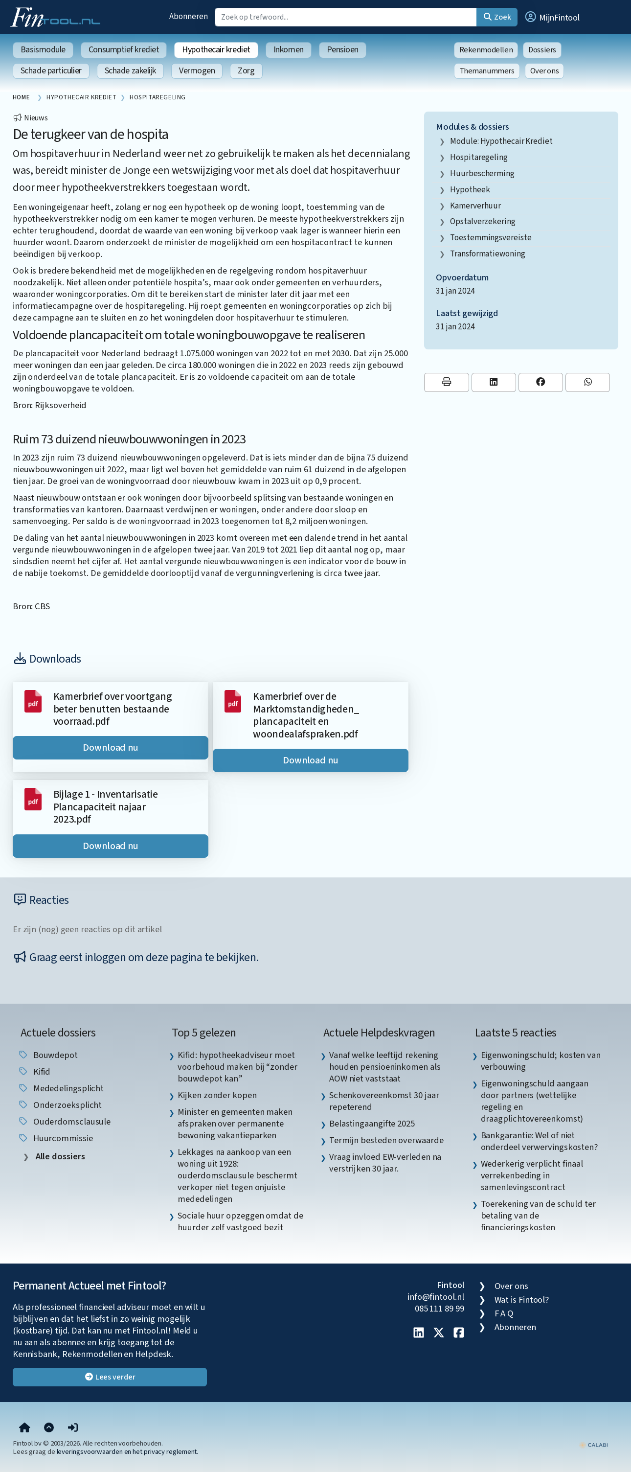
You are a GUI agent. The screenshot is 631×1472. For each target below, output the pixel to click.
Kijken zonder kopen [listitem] (217, 1095)
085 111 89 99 (439, 1308)
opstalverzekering (482, 221)
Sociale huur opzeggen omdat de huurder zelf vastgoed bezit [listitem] (240, 1221)
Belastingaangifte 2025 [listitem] (372, 1123)
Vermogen (197, 71)
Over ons (544, 71)
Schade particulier (51, 71)
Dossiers (542, 50)
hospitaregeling (479, 157)
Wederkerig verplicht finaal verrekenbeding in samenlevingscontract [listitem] (532, 1175)
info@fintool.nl (435, 1296)
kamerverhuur (475, 206)
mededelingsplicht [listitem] (61, 1088)
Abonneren (188, 16)
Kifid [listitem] (34, 1071)
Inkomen (288, 50)
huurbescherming (482, 173)
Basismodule (43, 50)
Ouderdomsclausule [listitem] (64, 1121)
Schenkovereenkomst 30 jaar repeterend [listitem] (384, 1101)
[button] (552, 17)
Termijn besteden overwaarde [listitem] (386, 1140)
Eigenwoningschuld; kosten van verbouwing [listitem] (541, 1061)
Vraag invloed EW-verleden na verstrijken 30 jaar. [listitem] (385, 1162)
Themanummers (487, 71)
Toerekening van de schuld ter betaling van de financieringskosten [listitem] (538, 1215)
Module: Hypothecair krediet (501, 141)
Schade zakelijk (130, 71)
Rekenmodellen (486, 50)
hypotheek (470, 190)
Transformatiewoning (487, 254)
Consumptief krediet (124, 50)
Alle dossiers (59, 1156)
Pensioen (343, 50)
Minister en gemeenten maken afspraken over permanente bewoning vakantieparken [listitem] (235, 1123)
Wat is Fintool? (522, 1299)
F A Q (504, 1313)
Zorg (246, 71)
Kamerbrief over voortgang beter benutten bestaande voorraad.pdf (112, 709)
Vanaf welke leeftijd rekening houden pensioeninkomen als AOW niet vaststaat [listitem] (385, 1067)
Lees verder (109, 1377)
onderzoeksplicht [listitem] (60, 1105)
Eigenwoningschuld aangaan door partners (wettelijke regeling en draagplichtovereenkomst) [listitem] (535, 1101)
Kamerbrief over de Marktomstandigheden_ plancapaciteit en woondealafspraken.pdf (306, 715)
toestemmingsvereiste (490, 237)
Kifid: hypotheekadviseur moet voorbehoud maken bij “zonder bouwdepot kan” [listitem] (237, 1067)
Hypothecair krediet (216, 50)
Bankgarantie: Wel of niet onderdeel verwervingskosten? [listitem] (539, 1141)
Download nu (110, 748)
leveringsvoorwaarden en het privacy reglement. (128, 1452)
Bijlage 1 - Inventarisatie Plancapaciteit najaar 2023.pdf (105, 807)
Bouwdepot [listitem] (48, 1055)
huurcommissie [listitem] (55, 1138)
